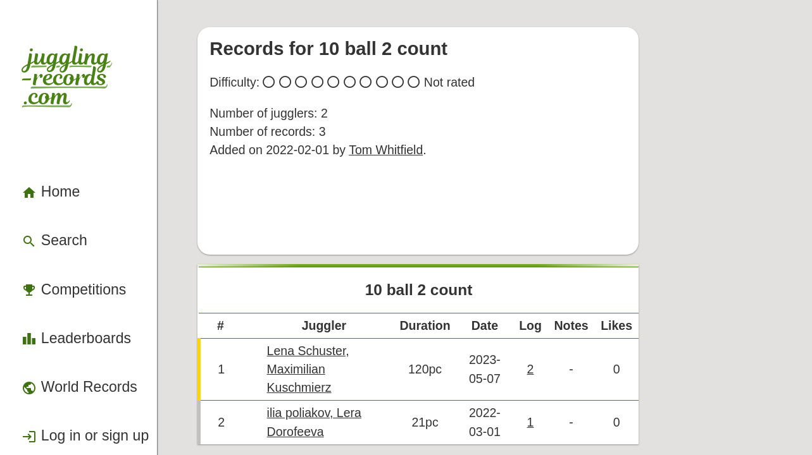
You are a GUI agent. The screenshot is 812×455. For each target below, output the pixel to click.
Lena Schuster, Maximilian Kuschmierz (398, 314)
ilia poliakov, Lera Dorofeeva (375, 335)
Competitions (53, 199)
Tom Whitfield (407, 108)
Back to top (507, 371)
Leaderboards (55, 233)
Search (40, 165)
